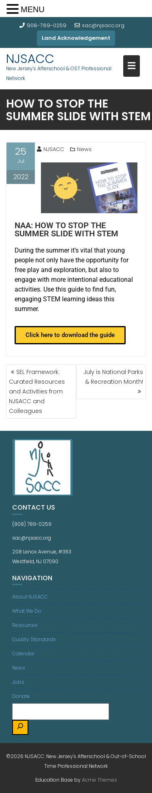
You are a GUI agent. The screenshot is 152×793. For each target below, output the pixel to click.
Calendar (23, 653)
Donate (21, 696)
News (84, 149)
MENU (33, 9)
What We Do (26, 610)
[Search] (20, 727)
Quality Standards (34, 639)
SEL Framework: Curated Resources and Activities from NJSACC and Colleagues (37, 391)
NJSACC (30, 58)
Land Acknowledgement (76, 38)
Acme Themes (99, 779)
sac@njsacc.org (99, 25)
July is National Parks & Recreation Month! (113, 377)
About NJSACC (30, 596)
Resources (25, 625)
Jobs (18, 681)
